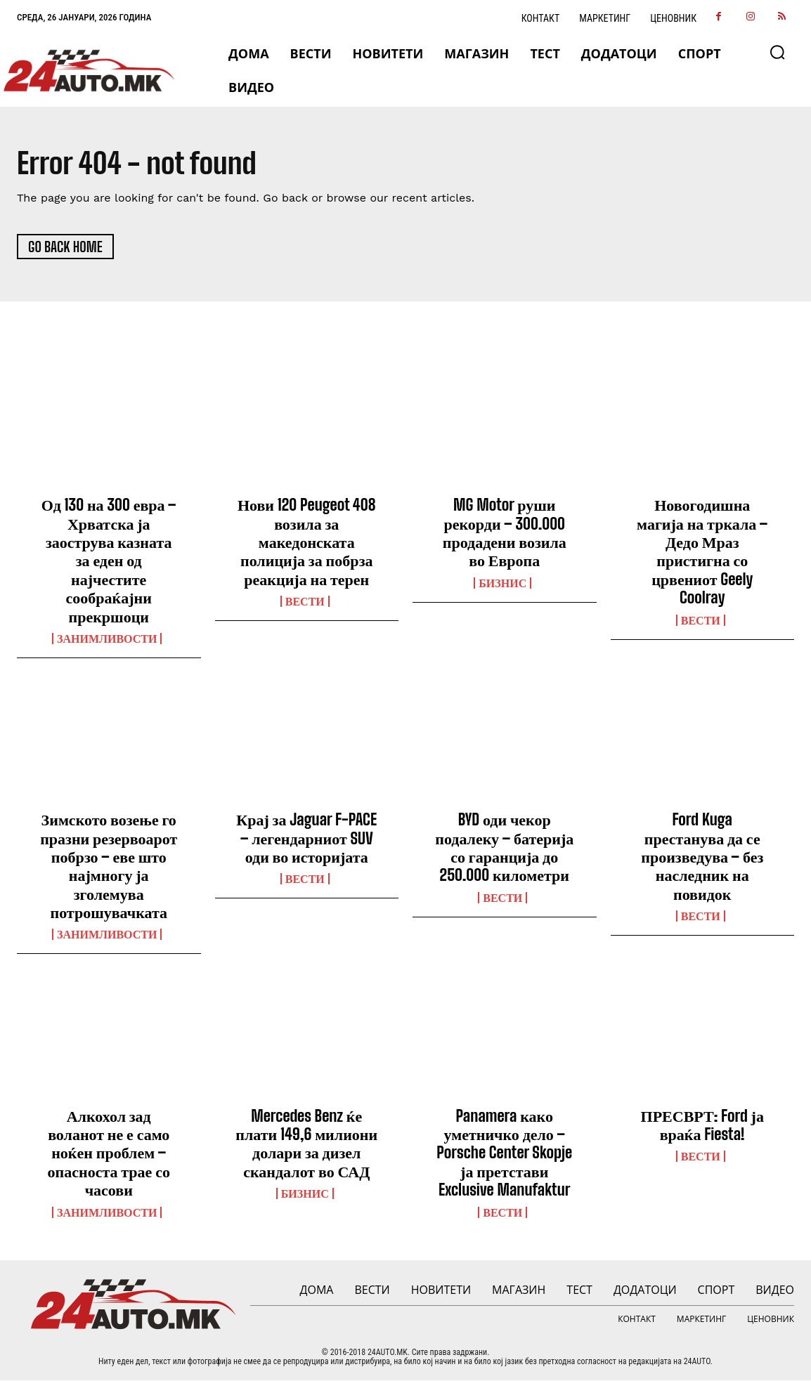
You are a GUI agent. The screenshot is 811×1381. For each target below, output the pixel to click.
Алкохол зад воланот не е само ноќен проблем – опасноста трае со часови (109, 1153)
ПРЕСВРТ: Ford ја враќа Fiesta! (702, 1125)
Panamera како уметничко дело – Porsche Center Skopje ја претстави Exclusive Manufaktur (504, 1153)
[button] (777, 52)
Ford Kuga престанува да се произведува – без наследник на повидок (702, 857)
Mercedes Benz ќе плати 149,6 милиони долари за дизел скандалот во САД (306, 1144)
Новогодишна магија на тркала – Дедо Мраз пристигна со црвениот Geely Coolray (702, 552)
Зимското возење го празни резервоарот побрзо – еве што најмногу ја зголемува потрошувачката (108, 866)
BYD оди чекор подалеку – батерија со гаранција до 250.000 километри (504, 848)
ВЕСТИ (305, 602)
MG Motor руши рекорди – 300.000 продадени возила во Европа (504, 533)
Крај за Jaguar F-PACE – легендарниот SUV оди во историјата (306, 839)
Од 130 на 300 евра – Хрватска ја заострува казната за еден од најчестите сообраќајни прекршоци (108, 561)
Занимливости (107, 639)
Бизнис (502, 583)
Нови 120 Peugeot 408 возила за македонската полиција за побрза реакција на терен (307, 542)
